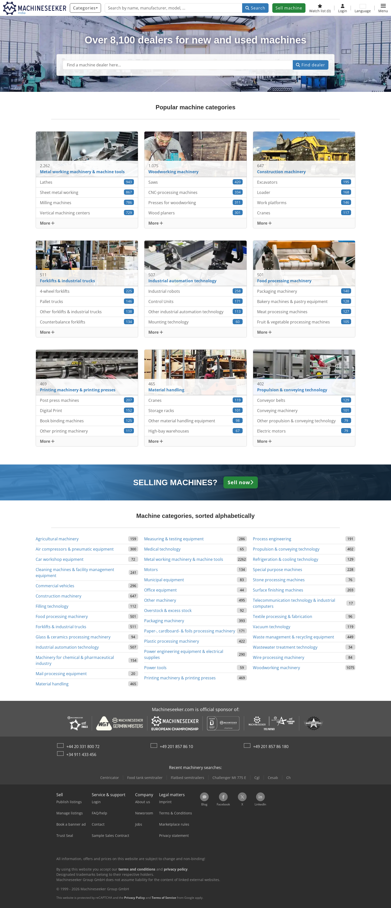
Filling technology (52, 606)
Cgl (257, 777)
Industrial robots (195, 291)
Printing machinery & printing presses (180, 678)
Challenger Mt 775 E (229, 777)
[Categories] (85, 8)
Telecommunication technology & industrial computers (294, 603)
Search (255, 8)
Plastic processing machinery (171, 641)
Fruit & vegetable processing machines (304, 322)
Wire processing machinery (278, 657)
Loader (304, 192)
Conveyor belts (304, 400)
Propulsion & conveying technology (286, 549)
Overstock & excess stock (168, 610)
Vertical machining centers (87, 213)
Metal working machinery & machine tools (183, 559)
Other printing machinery (87, 431)
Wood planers (195, 213)
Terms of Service (164, 898)
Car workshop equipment (60, 559)
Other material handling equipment (195, 421)
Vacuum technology (271, 626)
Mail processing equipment (61, 673)
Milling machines (87, 202)
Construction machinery (58, 596)
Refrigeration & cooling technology (285, 559)
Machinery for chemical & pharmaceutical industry (75, 660)
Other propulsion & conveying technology (304, 421)
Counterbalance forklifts (87, 322)
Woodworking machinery (276, 667)
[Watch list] (320, 8)
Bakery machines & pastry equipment (304, 301)
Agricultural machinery (57, 539)
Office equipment (160, 590)
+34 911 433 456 (81, 754)
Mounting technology (195, 322)
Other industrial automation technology (195, 311)
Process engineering (272, 539)
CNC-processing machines (195, 192)
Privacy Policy (134, 898)
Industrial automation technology (67, 647)
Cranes (304, 213)
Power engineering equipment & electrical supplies (183, 654)
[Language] (363, 8)
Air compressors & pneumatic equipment (75, 549)
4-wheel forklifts (87, 291)
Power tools (155, 667)
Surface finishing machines (278, 590)
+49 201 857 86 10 (176, 746)
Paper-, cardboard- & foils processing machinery (189, 631)
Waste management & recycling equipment (293, 637)
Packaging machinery (304, 291)
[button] (383, 8)
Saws (195, 182)
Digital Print (87, 410)
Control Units (195, 301)
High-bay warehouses (195, 431)
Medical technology (162, 549)
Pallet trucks (87, 301)
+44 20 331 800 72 (82, 746)
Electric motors (304, 431)
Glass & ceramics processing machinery (73, 637)
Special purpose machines (277, 569)
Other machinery (160, 600)
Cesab (273, 777)
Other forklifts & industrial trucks (87, 311)
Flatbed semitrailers (187, 777)
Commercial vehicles (55, 586)
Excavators (304, 182)
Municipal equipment (164, 580)
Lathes (87, 182)
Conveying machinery (304, 410)
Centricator (109, 777)
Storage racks (195, 410)
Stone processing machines (279, 580)
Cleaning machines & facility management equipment (75, 572)
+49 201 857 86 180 (271, 746)
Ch (288, 777)
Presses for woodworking (195, 202)
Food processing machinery (62, 616)
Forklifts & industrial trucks (61, 626)
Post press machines (87, 400)
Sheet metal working (87, 192)
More (47, 223)
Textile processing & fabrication (282, 616)
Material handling (52, 684)
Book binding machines (87, 421)
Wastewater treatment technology (285, 647)
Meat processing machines (304, 311)
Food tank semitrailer (145, 777)
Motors (151, 569)
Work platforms (304, 202)
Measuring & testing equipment (174, 539)
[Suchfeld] (178, 65)
